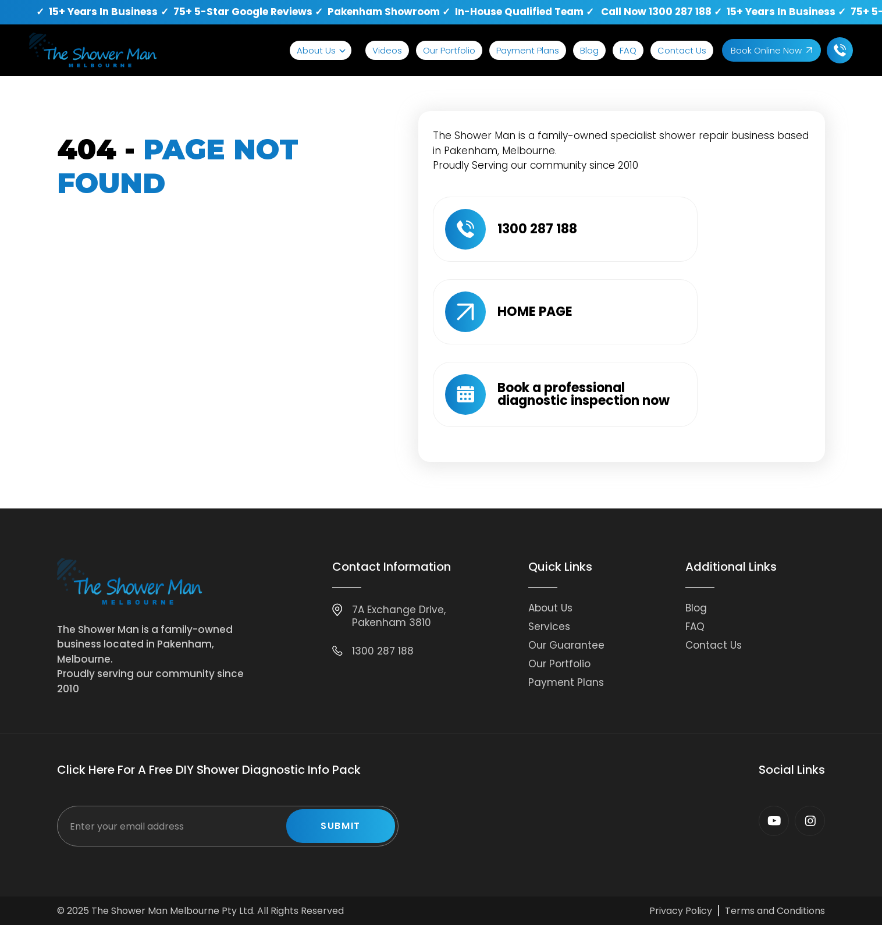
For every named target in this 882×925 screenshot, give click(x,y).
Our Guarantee (566, 645)
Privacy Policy (680, 910)
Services (549, 627)
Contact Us (681, 50)
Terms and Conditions (775, 910)
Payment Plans (527, 50)
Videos (387, 50)
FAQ (628, 50)
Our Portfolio (449, 50)
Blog (589, 50)
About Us (316, 50)
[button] (320, 50)
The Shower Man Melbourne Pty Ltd (172, 910)
